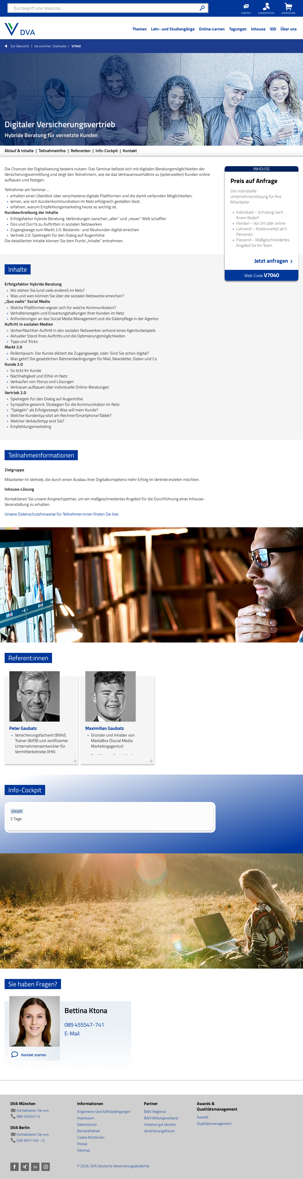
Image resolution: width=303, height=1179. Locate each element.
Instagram (45, 1167)
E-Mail (72, 1033)
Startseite (59, 46)
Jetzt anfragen (271, 260)
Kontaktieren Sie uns (33, 1110)
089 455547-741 (84, 1024)
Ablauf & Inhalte (20, 150)
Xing (25, 1167)
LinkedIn (35, 1167)
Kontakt (130, 150)
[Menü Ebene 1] (139, 32)
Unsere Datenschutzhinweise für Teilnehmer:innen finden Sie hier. (62, 514)
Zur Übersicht (20, 46)
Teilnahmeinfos (53, 150)
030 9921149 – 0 (30, 1140)
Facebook (14, 1167)
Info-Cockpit (107, 150)
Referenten (81, 150)
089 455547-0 (28, 1116)
